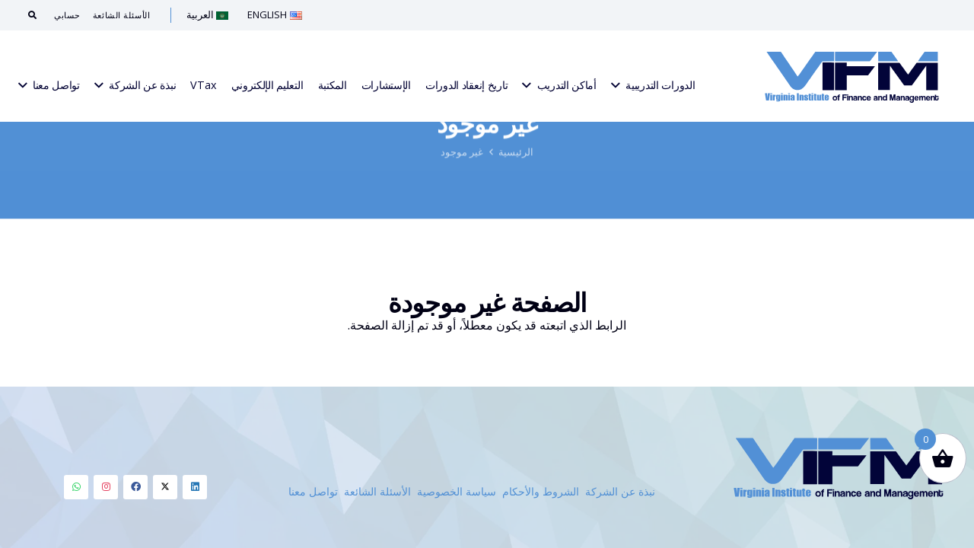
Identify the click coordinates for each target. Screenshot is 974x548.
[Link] (852, 76)
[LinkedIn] (195, 487)
